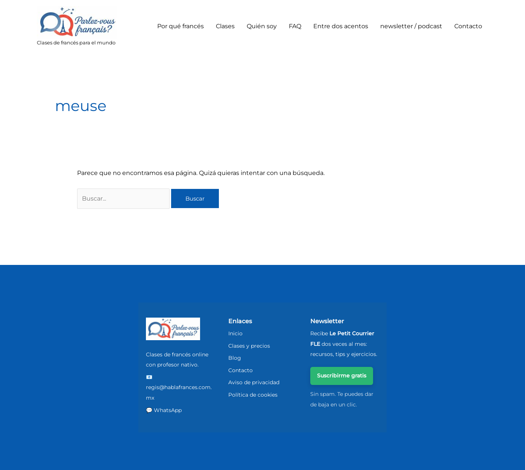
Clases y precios (249, 345)
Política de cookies (253, 394)
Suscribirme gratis (341, 375)
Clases (225, 26)
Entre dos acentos (340, 26)
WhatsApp (168, 410)
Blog (234, 357)
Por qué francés (180, 26)
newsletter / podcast (411, 26)
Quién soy (262, 26)
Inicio (235, 333)
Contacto (468, 26)
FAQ (295, 26)
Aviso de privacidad (253, 382)
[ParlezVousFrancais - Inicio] (173, 329)
